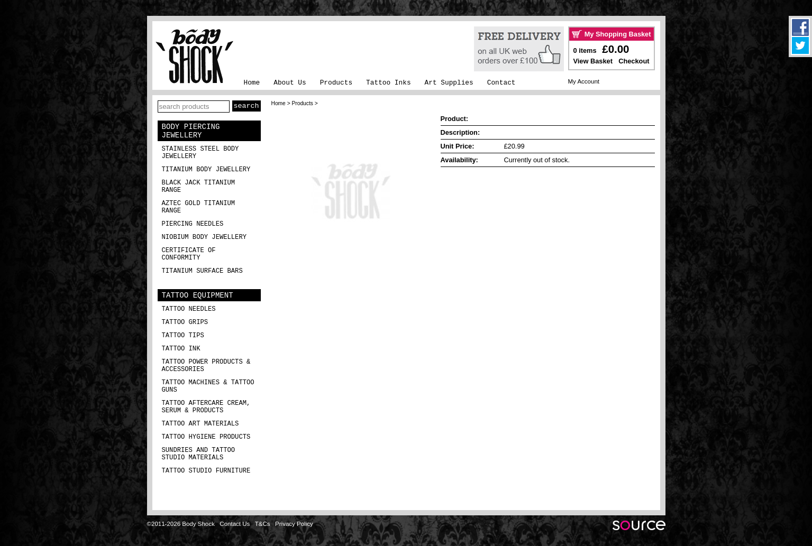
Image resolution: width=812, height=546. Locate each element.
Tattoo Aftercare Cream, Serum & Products (206, 407)
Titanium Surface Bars (202, 271)
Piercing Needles (193, 224)
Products (336, 83)
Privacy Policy (294, 524)
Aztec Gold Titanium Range (198, 207)
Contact (501, 83)
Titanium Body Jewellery (206, 169)
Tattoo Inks (388, 83)
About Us (289, 83)
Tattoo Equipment (197, 295)
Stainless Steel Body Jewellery (200, 152)
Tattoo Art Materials (200, 424)
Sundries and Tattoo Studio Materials (198, 454)
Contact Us (235, 524)
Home (252, 83)
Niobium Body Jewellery (204, 237)
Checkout (633, 61)
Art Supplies (449, 83)
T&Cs (262, 524)
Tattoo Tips (183, 335)
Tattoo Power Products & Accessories (206, 365)
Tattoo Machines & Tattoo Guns (208, 386)
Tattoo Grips (185, 322)
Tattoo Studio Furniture (206, 471)
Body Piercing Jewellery (191, 131)
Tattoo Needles (189, 309)
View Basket (593, 61)
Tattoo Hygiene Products (206, 437)
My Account (584, 81)
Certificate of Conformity (189, 254)
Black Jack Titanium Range (198, 186)
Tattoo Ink (181, 349)
